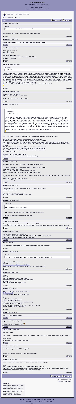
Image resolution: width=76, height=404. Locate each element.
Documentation (36, 399)
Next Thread (68, 381)
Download (29, 399)
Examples (43, 399)
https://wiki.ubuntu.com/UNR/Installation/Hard (16, 265)
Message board (50, 399)
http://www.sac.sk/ (8, 293)
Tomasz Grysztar (36, 401)
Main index (22, 399)
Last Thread (61, 381)
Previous (10, 17)
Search (36, 7)
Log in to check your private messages (35, 8)
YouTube (50, 401)
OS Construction (16, 14)
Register (41, 7)
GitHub (46, 401)
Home (32, 7)
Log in (47, 8)
